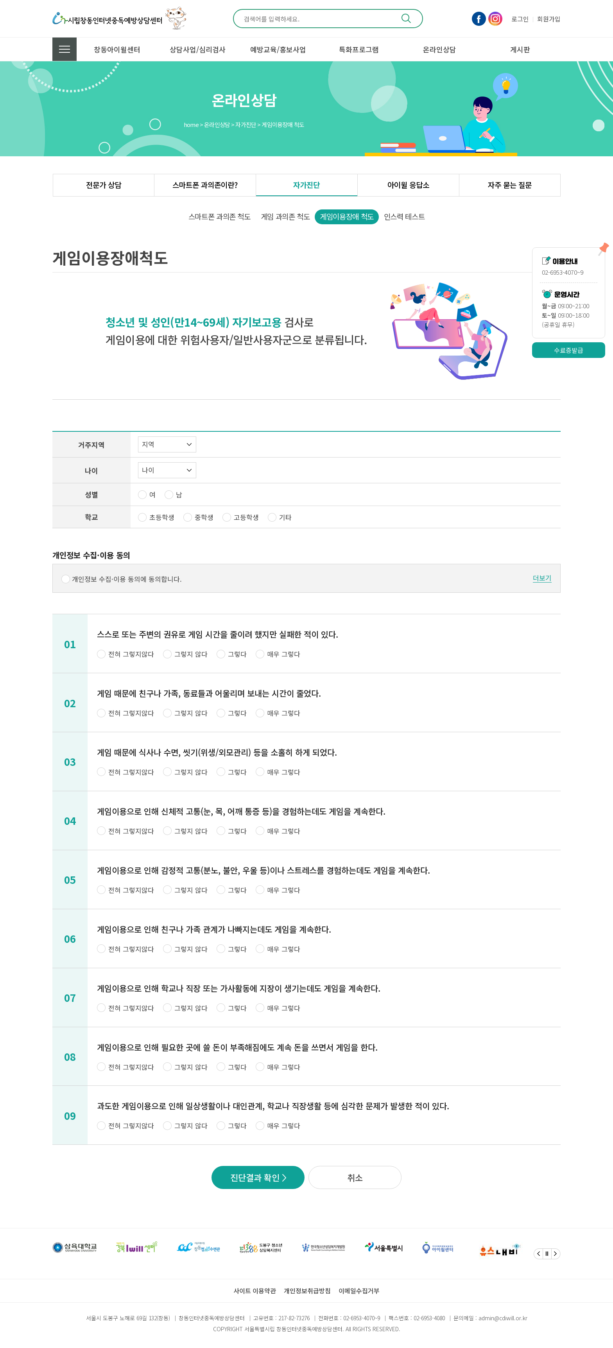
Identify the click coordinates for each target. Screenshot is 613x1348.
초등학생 (161, 517)
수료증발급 (568, 350)
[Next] (556, 1253)
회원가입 (549, 18)
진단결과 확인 (255, 1177)
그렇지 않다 (191, 654)
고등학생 (246, 517)
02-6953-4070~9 (361, 1318)
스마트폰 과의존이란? (205, 184)
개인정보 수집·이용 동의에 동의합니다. (127, 579)
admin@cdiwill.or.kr (503, 1318)
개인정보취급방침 (307, 1290)
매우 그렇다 (283, 654)
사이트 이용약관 (254, 1290)
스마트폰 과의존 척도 (219, 216)
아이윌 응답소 (408, 184)
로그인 (520, 18)
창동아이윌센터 (117, 49)
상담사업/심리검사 (198, 49)
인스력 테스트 (404, 216)
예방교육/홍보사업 (278, 49)
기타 (285, 517)
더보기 (542, 578)
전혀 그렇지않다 (131, 654)
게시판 (520, 49)
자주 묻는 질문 (510, 184)
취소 (355, 1177)
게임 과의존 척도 (285, 216)
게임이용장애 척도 (347, 216)
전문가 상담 (103, 184)
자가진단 (306, 184)
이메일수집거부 (359, 1290)
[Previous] (538, 1253)
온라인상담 (439, 49)
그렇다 (237, 654)
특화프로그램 (359, 49)
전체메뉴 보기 (64, 49)
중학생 (204, 517)
